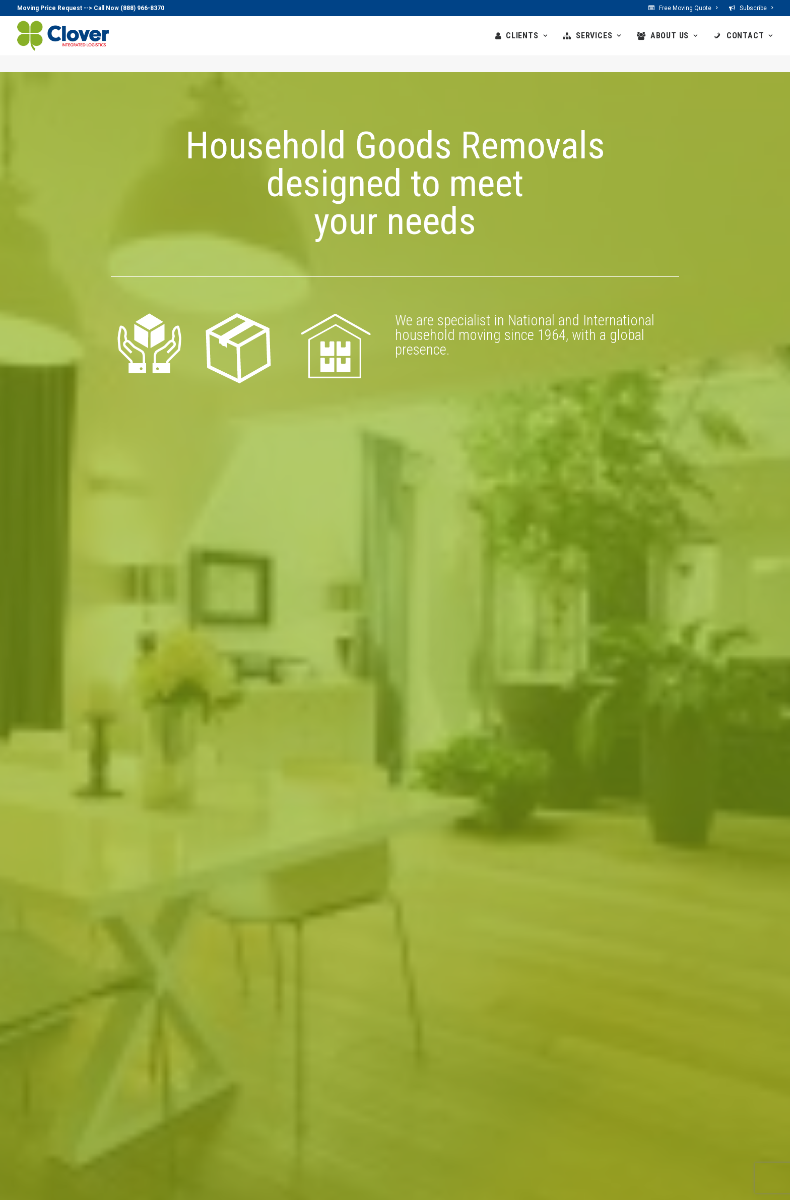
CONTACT (750, 35)
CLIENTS (526, 35)
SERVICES (598, 35)
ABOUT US (674, 35)
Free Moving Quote (688, 8)
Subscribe (756, 8)
